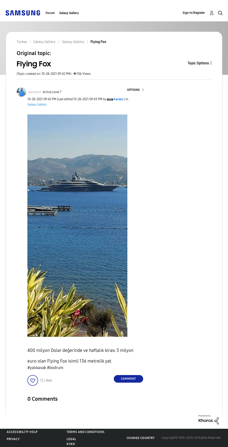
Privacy (13, 439)
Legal (71, 439)
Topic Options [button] (198, 63)
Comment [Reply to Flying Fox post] (128, 379)
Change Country (141, 438)
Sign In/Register (194, 13)
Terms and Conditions (85, 432)
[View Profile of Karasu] (118, 99)
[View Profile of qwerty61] (34, 92)
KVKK (71, 444)
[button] (135, 90)
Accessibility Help (22, 432)
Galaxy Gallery (69, 13)
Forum (50, 13)
